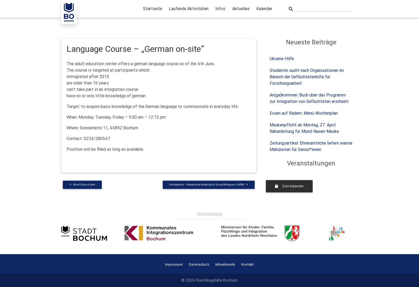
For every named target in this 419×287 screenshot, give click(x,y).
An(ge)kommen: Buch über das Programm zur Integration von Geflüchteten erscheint (309, 98)
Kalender (264, 8)
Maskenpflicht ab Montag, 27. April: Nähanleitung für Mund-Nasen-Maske (304, 128)
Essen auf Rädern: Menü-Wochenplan (304, 113)
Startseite (152, 8)
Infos (220, 8)
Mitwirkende (225, 264)
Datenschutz (199, 264)
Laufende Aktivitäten (188, 8)
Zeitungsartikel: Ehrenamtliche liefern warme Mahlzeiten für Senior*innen (311, 146)
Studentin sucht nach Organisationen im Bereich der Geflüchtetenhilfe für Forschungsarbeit (307, 77)
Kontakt (247, 264)
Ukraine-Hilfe (282, 58)
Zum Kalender (289, 186)
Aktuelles (241, 8)
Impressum (174, 264)
